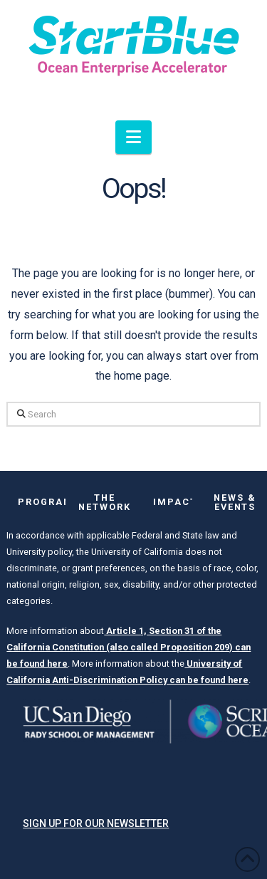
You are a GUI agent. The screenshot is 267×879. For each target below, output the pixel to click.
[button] (133, 137)
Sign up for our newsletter (96, 823)
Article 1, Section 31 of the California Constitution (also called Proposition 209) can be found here (128, 647)
